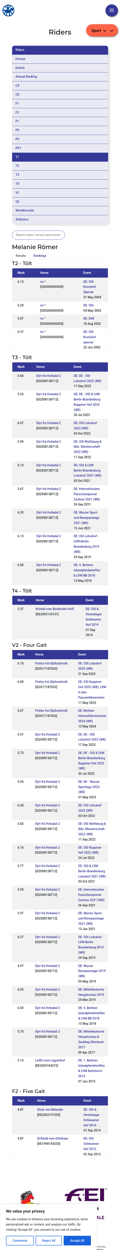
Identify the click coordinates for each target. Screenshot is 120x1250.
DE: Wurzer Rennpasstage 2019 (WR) (92, 971)
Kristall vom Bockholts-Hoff (55, 609)
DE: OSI (88, 305)
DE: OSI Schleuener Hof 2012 (91, 1144)
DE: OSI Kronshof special (89, 337)
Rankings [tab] (39, 255)
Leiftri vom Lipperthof (50, 1060)
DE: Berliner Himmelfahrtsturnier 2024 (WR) (92, 716)
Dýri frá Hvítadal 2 (48, 376)
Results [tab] (21, 255)
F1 (17, 103)
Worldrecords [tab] (25, 210)
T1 (17, 157)
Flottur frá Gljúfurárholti (51, 663)
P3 (17, 139)
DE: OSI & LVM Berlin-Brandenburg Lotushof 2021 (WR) (88, 470)
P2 (17, 130)
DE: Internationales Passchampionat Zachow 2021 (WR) (87, 494)
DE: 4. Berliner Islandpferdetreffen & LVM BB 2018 (87, 570)
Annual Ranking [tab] (26, 76)
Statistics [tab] (22, 219)
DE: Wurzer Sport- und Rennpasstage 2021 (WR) (86, 518)
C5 (17, 94)
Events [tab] (20, 68)
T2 (17, 166)
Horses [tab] (21, 59)
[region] (48, 1227)
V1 (17, 192)
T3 (17, 175)
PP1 (18, 148)
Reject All (48, 1240)
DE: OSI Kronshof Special (89, 287)
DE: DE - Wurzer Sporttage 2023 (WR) (89, 787)
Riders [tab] (20, 50)
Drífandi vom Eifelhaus (52, 1138)
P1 (17, 121)
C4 (17, 85)
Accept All (77, 1240)
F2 (17, 112)
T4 (17, 183)
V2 (17, 201)
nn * (43, 281)
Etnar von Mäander (50, 1109)
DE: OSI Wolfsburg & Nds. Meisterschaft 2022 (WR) (88, 447)
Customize (20, 1240)
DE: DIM (88, 318)
